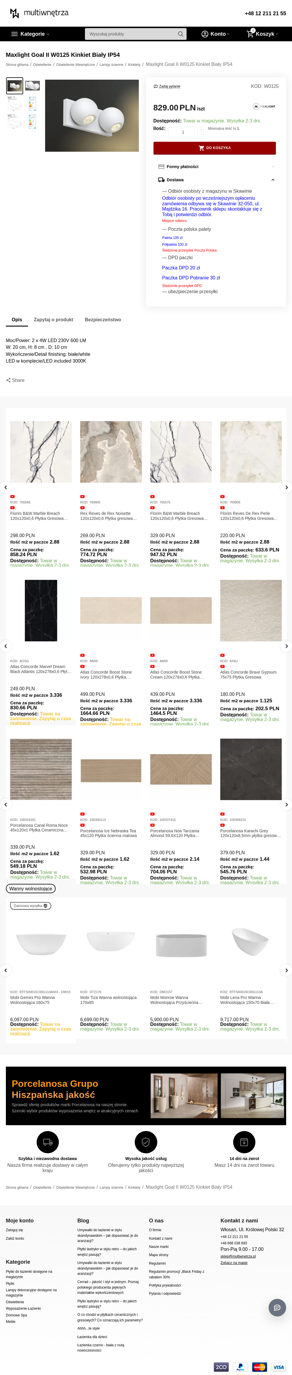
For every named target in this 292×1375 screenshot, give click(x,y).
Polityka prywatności (165, 1285)
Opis (17, 319)
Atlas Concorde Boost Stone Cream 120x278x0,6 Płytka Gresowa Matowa (246, 675)
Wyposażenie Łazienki (23, 1308)
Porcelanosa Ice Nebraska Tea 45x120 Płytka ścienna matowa (178, 833)
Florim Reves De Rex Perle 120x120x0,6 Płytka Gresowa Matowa (247, 516)
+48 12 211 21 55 (265, 13)
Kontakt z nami (160, 1238)
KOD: (256, 86)
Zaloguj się (14, 1230)
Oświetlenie (15, 1302)
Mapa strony (158, 1255)
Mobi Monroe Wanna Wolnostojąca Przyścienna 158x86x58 (174, 1000)
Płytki (10, 1284)
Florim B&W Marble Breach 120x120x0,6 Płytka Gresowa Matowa (37, 516)
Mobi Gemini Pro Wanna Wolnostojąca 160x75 (32, 1000)
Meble (11, 1322)
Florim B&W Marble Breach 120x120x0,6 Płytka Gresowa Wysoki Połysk (177, 516)
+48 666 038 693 (234, 1243)
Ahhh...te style (88, 1328)
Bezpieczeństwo (103, 319)
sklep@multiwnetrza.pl (238, 1256)
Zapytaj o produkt (53, 319)
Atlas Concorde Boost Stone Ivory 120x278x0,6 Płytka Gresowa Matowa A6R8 (176, 675)
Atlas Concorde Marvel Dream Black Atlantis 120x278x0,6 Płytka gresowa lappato (111, 669)
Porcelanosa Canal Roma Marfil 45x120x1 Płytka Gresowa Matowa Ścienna (39, 828)
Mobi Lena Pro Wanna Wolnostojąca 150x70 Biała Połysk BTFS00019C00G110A (248, 1000)
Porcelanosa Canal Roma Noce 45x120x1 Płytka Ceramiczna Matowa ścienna (109, 828)
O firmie (155, 1230)
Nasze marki (159, 1247)
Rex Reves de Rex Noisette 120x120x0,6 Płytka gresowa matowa (106, 516)
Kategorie (33, 34)
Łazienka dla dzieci (92, 1337)
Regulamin (157, 1263)
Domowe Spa (16, 1315)
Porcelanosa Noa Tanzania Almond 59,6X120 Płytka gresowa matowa (244, 833)
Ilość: (159, 128)
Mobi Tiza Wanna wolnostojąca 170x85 (108, 1000)
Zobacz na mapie (234, 1263)
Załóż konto (15, 1238)
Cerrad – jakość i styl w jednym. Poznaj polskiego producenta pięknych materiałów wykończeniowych (108, 1287)
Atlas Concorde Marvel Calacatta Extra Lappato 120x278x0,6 (40, 674)
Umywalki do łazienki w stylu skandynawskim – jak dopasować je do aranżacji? (107, 1235)
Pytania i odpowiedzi (165, 1294)
